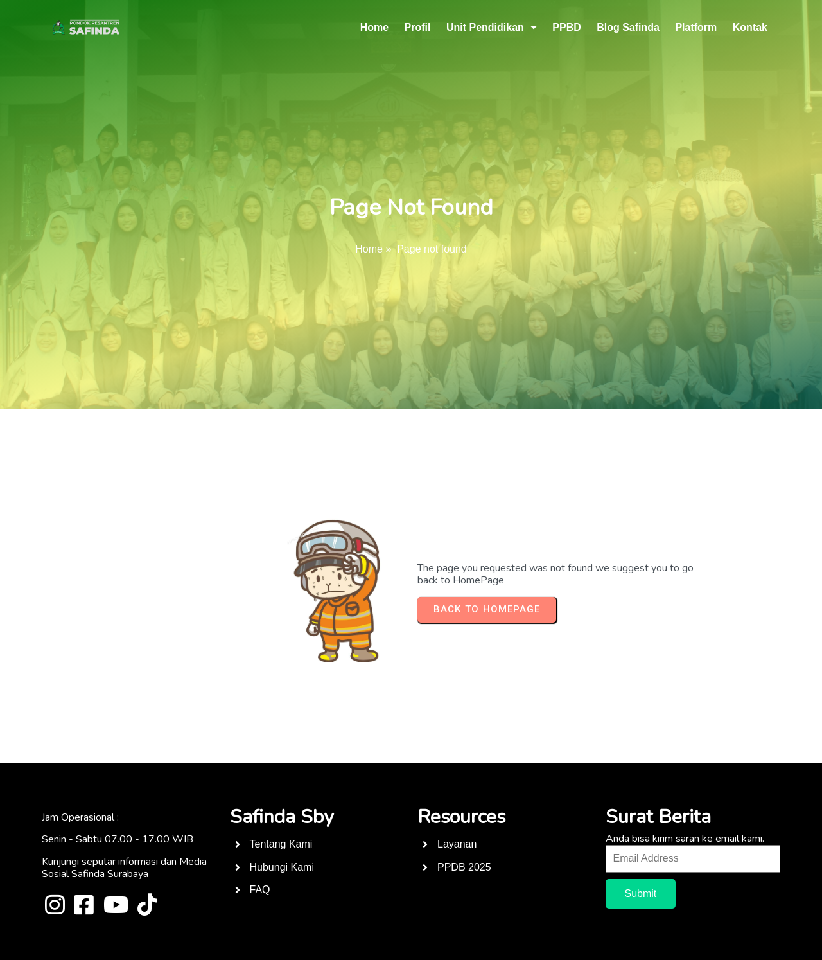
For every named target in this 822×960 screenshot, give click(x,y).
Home (369, 249)
